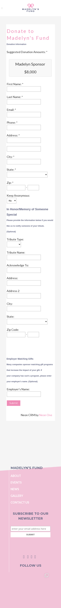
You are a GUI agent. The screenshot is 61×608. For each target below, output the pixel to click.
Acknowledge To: (18, 265)
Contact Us (20, 502)
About (16, 476)
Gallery (17, 496)
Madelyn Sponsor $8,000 (30, 68)
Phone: (11, 122)
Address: (13, 135)
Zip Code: (13, 329)
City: (10, 156)
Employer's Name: (18, 389)
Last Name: (14, 97)
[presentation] (31, 346)
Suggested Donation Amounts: (26, 52)
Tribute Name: (16, 252)
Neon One (45, 415)
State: (11, 169)
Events (16, 482)
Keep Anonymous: (18, 195)
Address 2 (13, 291)
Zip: (9, 182)
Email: (11, 109)
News (15, 489)
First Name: (14, 84)
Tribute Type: (15, 239)
